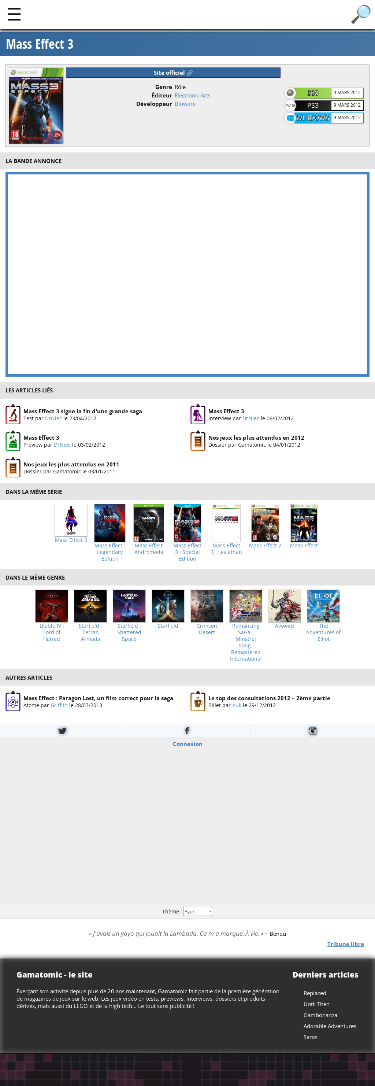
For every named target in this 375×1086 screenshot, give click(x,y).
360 (312, 92)
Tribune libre (345, 943)
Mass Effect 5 (71, 540)
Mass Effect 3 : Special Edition (187, 552)
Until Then (317, 1004)
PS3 (313, 105)
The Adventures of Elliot (323, 632)
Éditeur (162, 95)
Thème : (187, 911)
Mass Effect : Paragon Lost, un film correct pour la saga (98, 698)
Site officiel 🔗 (173, 72)
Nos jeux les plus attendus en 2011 (71, 464)
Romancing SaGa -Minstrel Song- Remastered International (246, 642)
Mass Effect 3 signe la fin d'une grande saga (82, 411)
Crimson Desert (207, 629)
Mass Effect (304, 545)
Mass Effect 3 (40, 44)
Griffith (59, 705)
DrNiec (53, 418)
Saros (311, 1037)
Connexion (188, 743)
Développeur (154, 103)
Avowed (284, 626)
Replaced (315, 993)
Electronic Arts (193, 95)
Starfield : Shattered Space (129, 632)
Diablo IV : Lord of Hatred (52, 632)
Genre (163, 86)
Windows (312, 117)
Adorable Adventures (330, 1026)
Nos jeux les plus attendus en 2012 (256, 437)
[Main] (14, 14)
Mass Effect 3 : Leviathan (226, 548)
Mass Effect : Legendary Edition (109, 552)
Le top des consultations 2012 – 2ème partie (269, 698)
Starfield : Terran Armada (90, 632)
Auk (236, 705)
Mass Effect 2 (265, 545)
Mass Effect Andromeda (148, 548)
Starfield (168, 626)
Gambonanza (320, 1015)
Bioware (185, 103)
